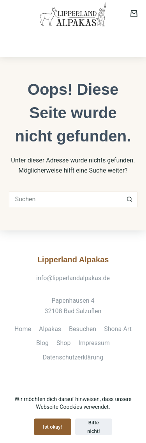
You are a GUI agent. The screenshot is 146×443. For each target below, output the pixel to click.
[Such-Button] (129, 199)
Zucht (108, 41)
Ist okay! (52, 427)
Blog (42, 343)
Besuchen (50, 41)
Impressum (94, 343)
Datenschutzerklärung (73, 357)
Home (22, 329)
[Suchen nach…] (65, 199)
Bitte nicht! (93, 427)
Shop (127, 41)
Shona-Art (81, 41)
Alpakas (22, 41)
